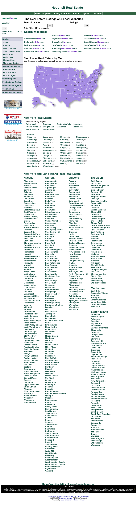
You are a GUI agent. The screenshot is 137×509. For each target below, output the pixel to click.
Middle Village (75, 267)
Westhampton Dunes (55, 464)
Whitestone (74, 305)
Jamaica (73, 245)
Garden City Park (32, 234)
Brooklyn (97, 177)
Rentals (6, 45)
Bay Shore (50, 196)
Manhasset (29, 294)
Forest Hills (74, 225)
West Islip (49, 455)
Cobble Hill (96, 214)
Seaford (27, 367)
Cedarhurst (29, 201)
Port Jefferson (51, 391)
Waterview (8, 57)
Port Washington (31, 347)
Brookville (28, 196)
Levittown (28, 281)
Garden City (29, 232)
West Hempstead (32, 391)
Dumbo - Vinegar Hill (100, 227)
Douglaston (74, 212)
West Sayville (51, 457)
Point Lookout (30, 345)
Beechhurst (74, 192)
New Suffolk (50, 358)
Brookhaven (51, 216)
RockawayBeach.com (97, 48)
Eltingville (95, 339)
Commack (50, 234)
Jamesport (50, 314)
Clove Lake (96, 330)
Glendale (73, 232)
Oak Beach (50, 371)
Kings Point (29, 272)
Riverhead (50, 404)
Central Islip (50, 227)
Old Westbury (30, 336)
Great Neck (29, 245)
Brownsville (96, 203)
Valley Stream (30, 387)
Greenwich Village (99, 293)
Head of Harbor (52, 294)
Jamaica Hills (75, 250)
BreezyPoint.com (61, 42)
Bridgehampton (52, 212)
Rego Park (74, 281)
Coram (48, 238)
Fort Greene (96, 241)
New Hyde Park (31, 314)
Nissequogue (51, 360)
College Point (75, 207)
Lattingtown (29, 274)
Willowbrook (97, 443)
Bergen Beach (97, 190)
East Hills (28, 207)
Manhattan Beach (99, 256)
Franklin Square (31, 227)
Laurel (48, 323)
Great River (50, 283)
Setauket (49, 422)
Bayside (72, 188)
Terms (76, 500)
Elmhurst (73, 216)
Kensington (96, 252)
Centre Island (30, 203)
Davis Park (50, 243)
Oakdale (49, 373)
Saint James (51, 415)
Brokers (76, 13)
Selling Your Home (62, 13)
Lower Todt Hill (98, 368)
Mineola (27, 309)
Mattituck (49, 338)
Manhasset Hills (31, 296)
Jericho (27, 269)
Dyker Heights (97, 230)
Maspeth (73, 265)
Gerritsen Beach (98, 245)
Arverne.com (61, 35)
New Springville (98, 381)
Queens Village (76, 278)
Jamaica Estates (76, 247)
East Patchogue (52, 263)
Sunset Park (96, 278)
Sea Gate (95, 272)
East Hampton (51, 252)
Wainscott (49, 449)
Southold (49, 440)
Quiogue (49, 396)
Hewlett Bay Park (32, 256)
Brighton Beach (98, 196)
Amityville (49, 185)
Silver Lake (96, 407)
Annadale (95, 314)
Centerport (50, 225)
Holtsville (49, 298)
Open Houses (9, 48)
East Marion (50, 256)
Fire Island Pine (52, 276)
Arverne (72, 181)
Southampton (51, 438)
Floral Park (29, 225)
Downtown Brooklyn (100, 225)
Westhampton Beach (55, 462)
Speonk (48, 442)
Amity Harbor (51, 183)
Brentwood (50, 210)
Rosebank (95, 401)
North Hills (29, 318)
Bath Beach (96, 181)
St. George (96, 416)
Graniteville (96, 345)
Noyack (48, 369)
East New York (97, 234)
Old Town (95, 385)
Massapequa (30, 298)
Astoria (72, 183)
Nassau (28, 177)
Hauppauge (50, 292)
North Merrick (30, 323)
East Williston (30, 219)
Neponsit (73, 269)
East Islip (49, 254)
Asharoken (50, 190)
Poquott (49, 389)
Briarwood (74, 201)
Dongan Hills (97, 334)
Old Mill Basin (97, 265)
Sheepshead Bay (99, 274)
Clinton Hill (96, 212)
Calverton (49, 219)
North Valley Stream (33, 325)
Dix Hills (49, 247)
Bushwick (95, 205)
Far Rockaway (75, 219)
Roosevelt (28, 351)
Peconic (49, 387)
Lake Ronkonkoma (54, 320)
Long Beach (29, 287)
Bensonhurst (97, 188)
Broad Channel (76, 203)
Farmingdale (29, 223)
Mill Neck (28, 307)
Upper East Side (98, 302)
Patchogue (50, 384)
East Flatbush (97, 232)
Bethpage (28, 194)
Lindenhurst (51, 325)
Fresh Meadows (76, 227)
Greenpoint (96, 250)
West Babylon (51, 453)
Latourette (95, 363)
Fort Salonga (51, 281)
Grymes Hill (96, 354)
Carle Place (29, 199)
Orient (48, 380)
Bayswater (74, 190)
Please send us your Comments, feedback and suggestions (68, 496)
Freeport (28, 230)
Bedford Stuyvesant (100, 185)
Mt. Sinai (49, 354)
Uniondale (28, 382)
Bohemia (49, 207)
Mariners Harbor (98, 372)
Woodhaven (74, 307)
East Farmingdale (53, 250)
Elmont (27, 221)
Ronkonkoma (51, 409)
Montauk (49, 349)
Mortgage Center (11, 63)
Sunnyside (74, 303)
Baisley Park (75, 185)
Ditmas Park (96, 223)
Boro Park (95, 194)
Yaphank (49, 471)
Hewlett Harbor (31, 258)
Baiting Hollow (52, 194)
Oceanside (29, 329)
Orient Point (50, 382)
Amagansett (50, 181)
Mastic (48, 334)
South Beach (97, 412)
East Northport (52, 261)
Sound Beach (51, 433)
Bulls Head (96, 325)
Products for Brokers (12, 82)
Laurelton (73, 256)
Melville (48, 342)
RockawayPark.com (36, 52)
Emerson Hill (97, 341)
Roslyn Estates (31, 356)
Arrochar (95, 321)
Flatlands (95, 238)
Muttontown (29, 311)
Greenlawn (50, 285)
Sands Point (29, 362)
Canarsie (95, 207)
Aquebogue (50, 188)
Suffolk (49, 177)
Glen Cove (28, 238)
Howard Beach (76, 238)
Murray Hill (96, 297)
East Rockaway (31, 216)
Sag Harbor (50, 411)
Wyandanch (50, 469)
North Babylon (52, 362)
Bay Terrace (96, 323)
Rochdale (73, 287)
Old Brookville (30, 334)
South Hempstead (32, 373)
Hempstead (29, 252)
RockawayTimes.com (67, 52)
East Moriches (51, 258)
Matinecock (29, 303)
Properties (46, 13)
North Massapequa (32, 320)
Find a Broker (9, 72)
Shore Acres (96, 405)
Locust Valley (30, 285)
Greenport (50, 287)
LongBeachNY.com (95, 45)
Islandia (49, 307)
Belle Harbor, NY (13, 139)
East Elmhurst (75, 214)
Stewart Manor (30, 378)
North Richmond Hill (78, 274)
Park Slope (96, 267)
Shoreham (50, 429)
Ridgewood (74, 285)
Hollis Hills (74, 236)
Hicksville (28, 263)
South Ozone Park (77, 298)
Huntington (50, 300)
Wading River (51, 446)
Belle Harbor (75, 194)
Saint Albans (75, 296)
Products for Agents (11, 85)
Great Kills (96, 352)
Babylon (49, 192)
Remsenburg (51, 400)
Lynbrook (28, 289)
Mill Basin (95, 263)
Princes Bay (96, 392)
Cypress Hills (97, 221)
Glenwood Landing (32, 243)
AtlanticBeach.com (34, 39)
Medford (49, 340)
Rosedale (73, 294)
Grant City (95, 348)
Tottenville (96, 432)
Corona (72, 210)
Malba (72, 263)
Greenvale (28, 250)
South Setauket (52, 435)
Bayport (49, 199)
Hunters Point (75, 241)
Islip (47, 309)
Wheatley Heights (53, 466)
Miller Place (50, 347)
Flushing (73, 223)
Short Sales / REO (11, 51)
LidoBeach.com (62, 45)
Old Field (49, 378)
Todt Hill (95, 427)
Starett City (96, 276)
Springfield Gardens (78, 300)
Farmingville (51, 274)
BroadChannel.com (96, 42)
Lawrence (28, 278)
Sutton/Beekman (98, 300)
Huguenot (95, 361)
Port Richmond (98, 390)
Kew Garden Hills (77, 252)
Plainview (28, 342)
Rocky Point (51, 407)
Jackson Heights (77, 243)
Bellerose (73, 196)
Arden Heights (97, 317)
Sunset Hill (96, 425)
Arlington (95, 319)
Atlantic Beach (30, 183)
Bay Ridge (95, 183)
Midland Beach (98, 374)
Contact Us (97, 13)
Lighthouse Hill (98, 365)
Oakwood (95, 383)
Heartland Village (99, 356)
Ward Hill (95, 436)
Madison (95, 254)
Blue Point (50, 205)
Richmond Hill (75, 283)
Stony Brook (51, 444)
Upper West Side (99, 304)
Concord (95, 332)
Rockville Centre (31, 349)
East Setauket (51, 267)
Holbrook (49, 296)
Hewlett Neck (30, 261)
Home (37, 13)
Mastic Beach (51, 336)
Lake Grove (50, 318)
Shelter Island (51, 424)
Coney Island (97, 216)
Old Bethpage (30, 331)
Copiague (49, 236)
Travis (94, 434)
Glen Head (28, 241)
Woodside (73, 309)
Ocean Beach (51, 376)
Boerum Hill (96, 192)
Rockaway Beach (77, 289)
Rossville (95, 403)
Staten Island (99, 311)
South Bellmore (31, 371)
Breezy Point (75, 199)
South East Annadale (101, 414)
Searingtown (30, 369)
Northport (49, 367)
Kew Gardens (75, 254)
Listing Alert (8, 60)
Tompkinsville (97, 429)
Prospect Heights (99, 269)
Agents (86, 13)
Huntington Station (54, 305)
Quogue (49, 398)
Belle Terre (50, 201)
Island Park (29, 267)
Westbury (28, 393)
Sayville (49, 418)
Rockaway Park (76, 292)
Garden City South (32, 236)
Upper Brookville (32, 384)
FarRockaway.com (34, 45)
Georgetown (96, 243)
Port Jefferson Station (55, 393)
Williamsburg (97, 281)
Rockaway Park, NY (13, 108)
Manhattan (98, 288)
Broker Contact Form (12, 92)
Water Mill (49, 451)
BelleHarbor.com (95, 39)
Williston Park (30, 396)
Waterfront (8, 54)
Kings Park (50, 316)
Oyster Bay (29, 338)
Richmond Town (98, 396)
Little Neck (74, 258)
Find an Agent (9, 75)
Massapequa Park (32, 300)
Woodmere (29, 400)
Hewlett (27, 254)
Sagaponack (51, 413)
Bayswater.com (62, 39)
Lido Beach (29, 283)
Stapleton (95, 418)
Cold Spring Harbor (54, 230)
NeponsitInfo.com (65, 498)
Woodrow (95, 445)
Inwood (27, 265)
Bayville (27, 190)
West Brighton (97, 438)
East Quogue (51, 265)
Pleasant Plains (98, 387)
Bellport (49, 203)
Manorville (50, 331)
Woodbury (28, 398)
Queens (74, 177)
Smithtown (50, 431)
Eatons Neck (51, 272)
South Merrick (30, 376)
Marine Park (96, 258)
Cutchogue (50, 241)
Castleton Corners (99, 328)
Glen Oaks (74, 230)
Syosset (27, 380)
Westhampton (51, 460)
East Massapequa (32, 210)
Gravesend (96, 247)
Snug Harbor (97, 410)
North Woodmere (32, 327)
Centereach (50, 223)
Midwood (95, 261)
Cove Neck (29, 205)
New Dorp (95, 379)
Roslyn (27, 354)
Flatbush (95, 236)
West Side (95, 306)
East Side (95, 291)
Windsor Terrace (98, 283)
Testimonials (8, 89)
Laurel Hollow (30, 276)
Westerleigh (96, 441)
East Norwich (30, 214)
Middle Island (51, 345)
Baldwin (27, 185)
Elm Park (95, 337)
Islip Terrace (51, 311)
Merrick (27, 305)
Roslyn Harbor (30, 358)
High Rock (96, 359)
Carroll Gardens (98, 210)
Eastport (49, 269)
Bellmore (28, 192)
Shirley (48, 427)
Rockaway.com (64, 48)
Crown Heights (98, 219)
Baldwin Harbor (31, 188)
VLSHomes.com (66, 500)
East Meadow (30, 212)
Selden (48, 420)
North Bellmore (31, 316)
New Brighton (97, 376)
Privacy (82, 500)
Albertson (28, 181)
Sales (5, 42)
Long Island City (76, 261)
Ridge (48, 402)
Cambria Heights (77, 205)
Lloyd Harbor (51, 327)
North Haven (51, 365)
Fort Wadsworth (98, 343)
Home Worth (9, 69)
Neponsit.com (34, 48)
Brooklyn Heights (99, 201)
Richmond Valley (99, 398)
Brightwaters (51, 214)
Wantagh (28, 389)
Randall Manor (97, 394)
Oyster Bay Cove (32, 340)
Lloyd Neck (50, 329)
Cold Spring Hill (52, 232)
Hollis (71, 234)
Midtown (95, 295)
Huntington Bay (52, 303)
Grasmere (95, 350)
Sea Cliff (28, 365)
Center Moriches (53, 221)
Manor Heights (98, 370)
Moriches (49, 351)
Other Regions (9, 79)
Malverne (28, 292)
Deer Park (49, 245)
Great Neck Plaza (32, 247)
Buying (5, 39)
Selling (63, 484)
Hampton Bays (52, 289)
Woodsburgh (30, 402)
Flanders (49, 278)
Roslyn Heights (31, 360)
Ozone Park (74, 276)
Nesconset (50, 356)
